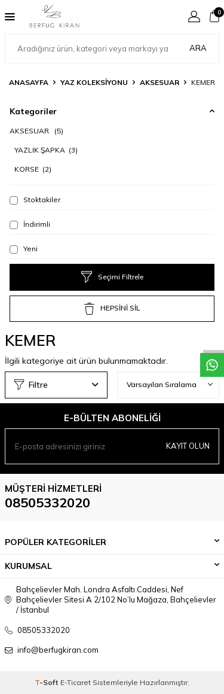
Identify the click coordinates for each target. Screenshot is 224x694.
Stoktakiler (35, 200)
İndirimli (30, 224)
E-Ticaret (75, 682)
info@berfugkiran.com (58, 650)
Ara (198, 48)
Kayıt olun (188, 446)
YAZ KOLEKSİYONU (94, 82)
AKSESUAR (159, 82)
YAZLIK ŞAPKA (46, 149)
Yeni (24, 249)
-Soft (47, 682)
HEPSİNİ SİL (112, 309)
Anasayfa (28, 82)
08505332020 (47, 502)
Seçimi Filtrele (112, 277)
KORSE (32, 169)
